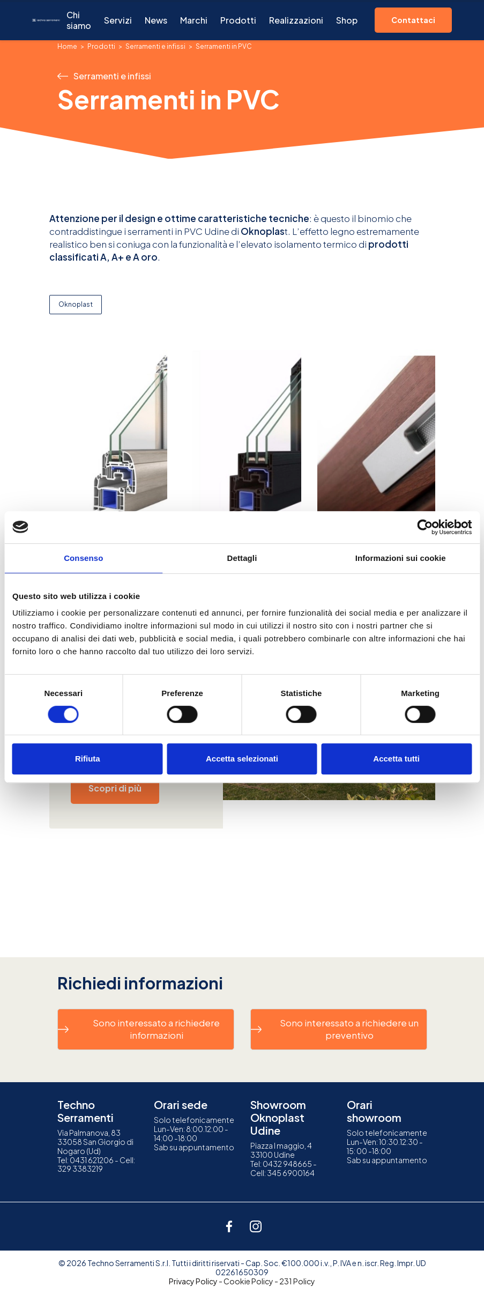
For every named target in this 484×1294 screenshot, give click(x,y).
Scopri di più (115, 788)
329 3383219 (80, 1168)
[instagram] (256, 1226)
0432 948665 (287, 1164)
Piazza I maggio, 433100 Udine (281, 1150)
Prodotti (238, 20)
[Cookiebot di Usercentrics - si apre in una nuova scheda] (425, 527)
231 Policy (297, 1281)
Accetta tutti (396, 758)
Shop (347, 20)
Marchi (193, 20)
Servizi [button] (118, 20)
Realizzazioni (296, 20)
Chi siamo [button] (78, 20)
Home (67, 46)
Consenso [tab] (83, 558)
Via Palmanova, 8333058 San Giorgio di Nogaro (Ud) (95, 1142)
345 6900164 (291, 1173)
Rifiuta (87, 758)
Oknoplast (75, 304)
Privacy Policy (193, 1281)
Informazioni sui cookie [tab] (400, 558)
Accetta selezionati (242, 758)
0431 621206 (92, 1160)
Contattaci (413, 20)
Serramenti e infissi (155, 46)
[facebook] (229, 1226)
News (156, 20)
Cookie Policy (248, 1281)
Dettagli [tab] (242, 558)
